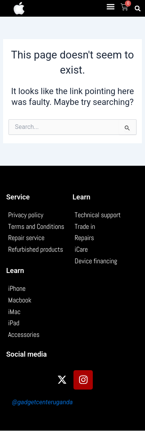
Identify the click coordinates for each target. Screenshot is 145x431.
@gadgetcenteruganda (42, 402)
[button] (110, 6)
